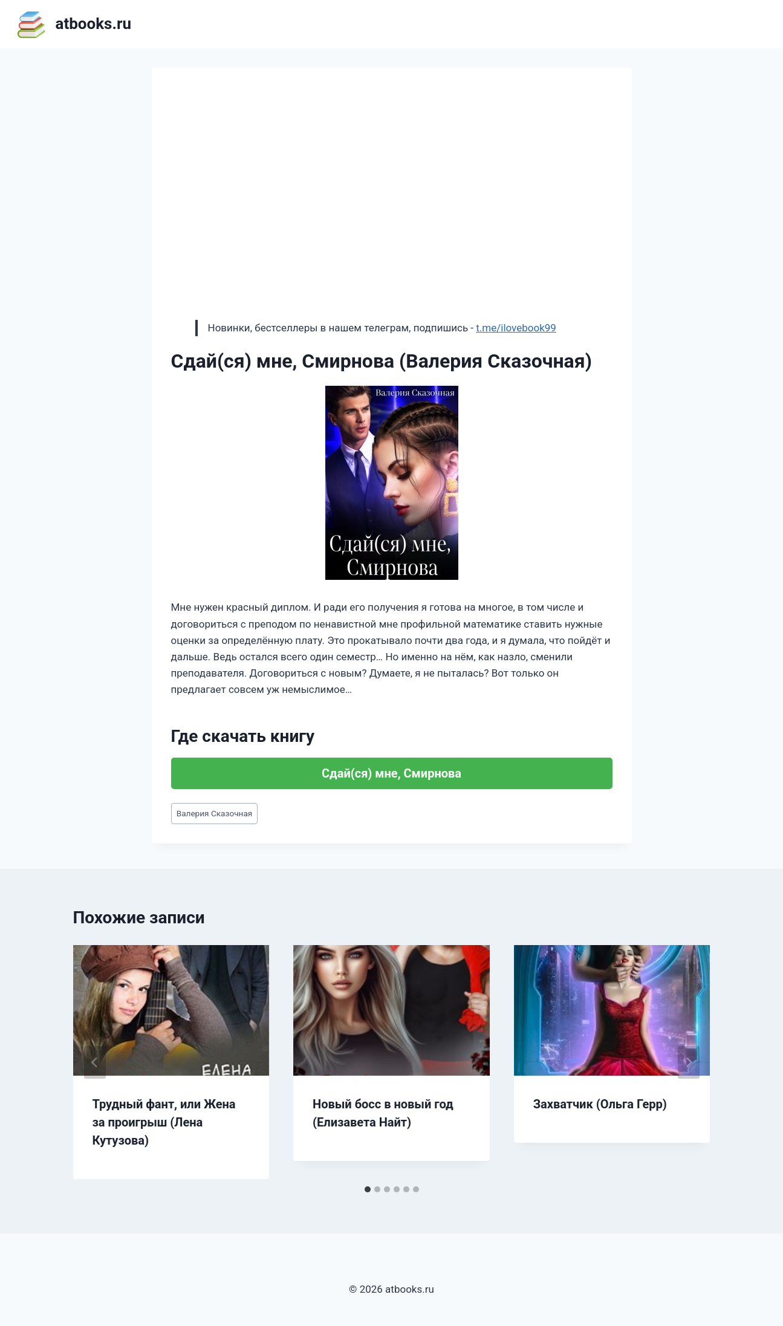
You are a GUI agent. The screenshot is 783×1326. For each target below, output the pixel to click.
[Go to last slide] (95, 1062)
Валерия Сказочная (215, 813)
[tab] (368, 1189)
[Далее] (689, 1062)
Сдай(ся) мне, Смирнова (391, 773)
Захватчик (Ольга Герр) (600, 1104)
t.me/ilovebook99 (516, 328)
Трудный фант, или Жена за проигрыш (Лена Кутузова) (164, 1122)
